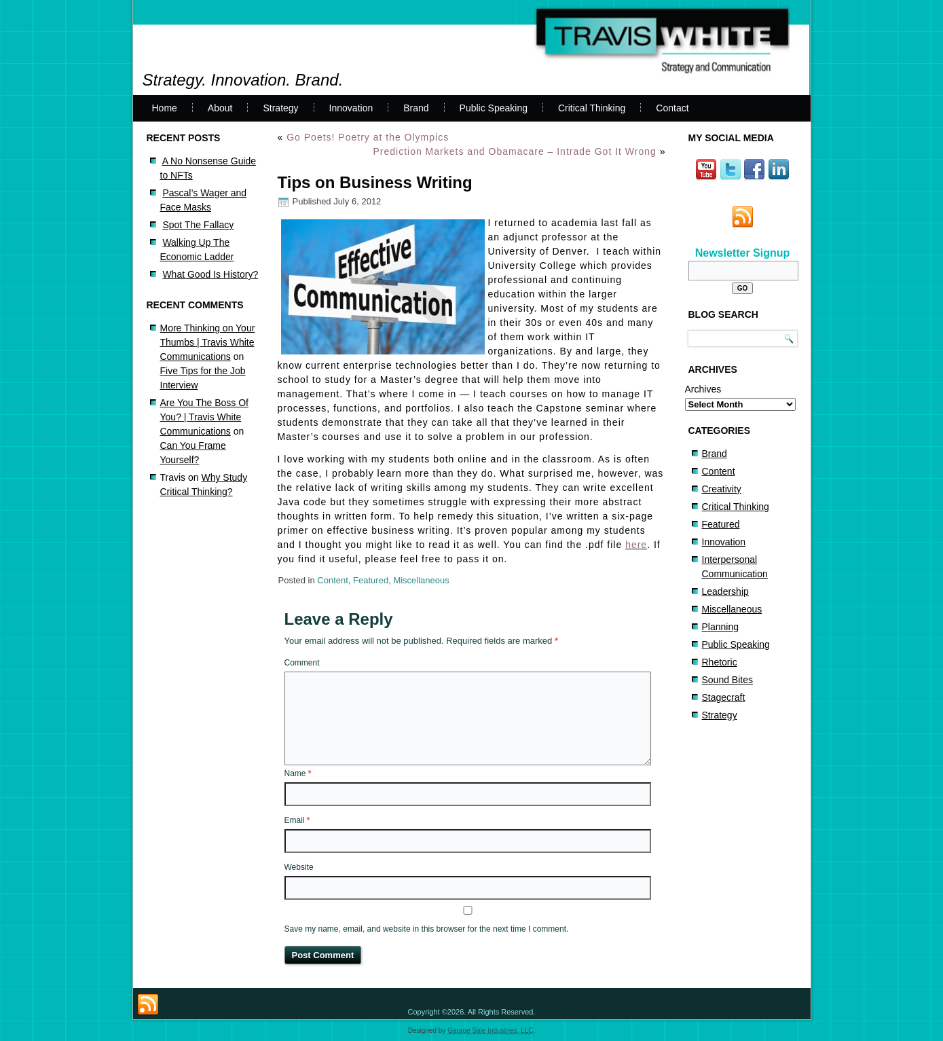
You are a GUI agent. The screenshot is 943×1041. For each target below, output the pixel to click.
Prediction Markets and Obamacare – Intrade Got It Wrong (514, 151)
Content (332, 580)
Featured (370, 580)
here (636, 544)
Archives (703, 389)
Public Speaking (494, 108)
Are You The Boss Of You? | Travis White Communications (204, 417)
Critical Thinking (591, 108)
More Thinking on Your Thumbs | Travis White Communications (207, 342)
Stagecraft (723, 697)
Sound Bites (728, 679)
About (220, 108)
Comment (302, 663)
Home (164, 108)
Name (298, 773)
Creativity (721, 488)
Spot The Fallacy (198, 224)
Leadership (725, 591)
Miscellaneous (421, 580)
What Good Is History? (210, 274)
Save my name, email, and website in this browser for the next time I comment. (426, 929)
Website (299, 867)
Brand (415, 108)
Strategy (280, 108)
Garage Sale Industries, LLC (490, 1030)
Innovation (351, 108)
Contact (672, 108)
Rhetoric (719, 662)
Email (297, 820)
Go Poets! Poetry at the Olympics (367, 137)
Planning (720, 626)
